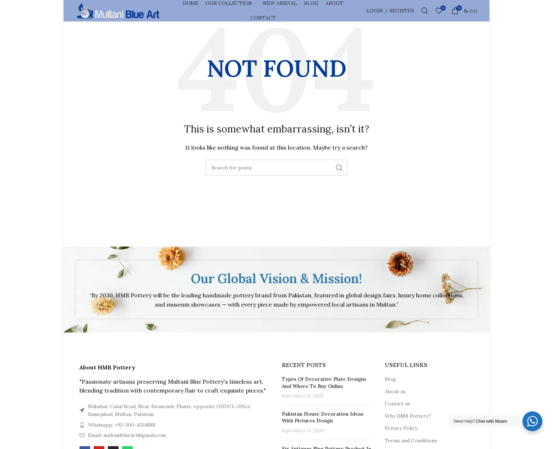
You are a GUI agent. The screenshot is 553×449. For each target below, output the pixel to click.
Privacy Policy (401, 428)
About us (395, 391)
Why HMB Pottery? (408, 416)
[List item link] (174, 410)
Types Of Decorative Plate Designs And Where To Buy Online (324, 382)
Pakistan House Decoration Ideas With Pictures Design (322, 417)
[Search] (425, 11)
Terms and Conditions (411, 440)
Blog (390, 379)
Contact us (397, 403)
